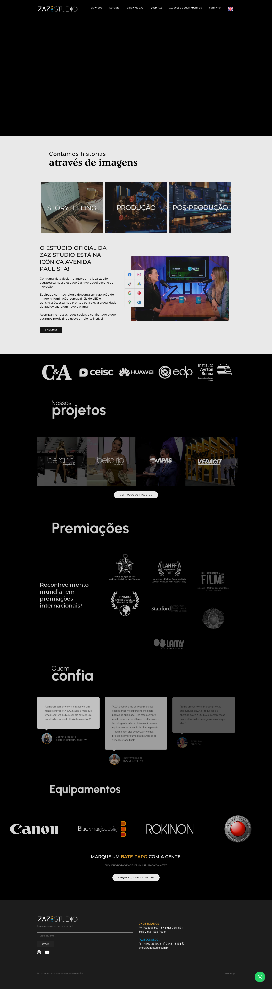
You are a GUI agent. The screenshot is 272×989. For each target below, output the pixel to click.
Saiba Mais (51, 330)
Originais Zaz (134, 6)
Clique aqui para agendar (136, 877)
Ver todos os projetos (136, 494)
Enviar (45, 944)
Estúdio (113, 6)
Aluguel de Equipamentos (184, 6)
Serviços (96, 6)
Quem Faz (156, 6)
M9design (230, 973)
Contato (214, 6)
